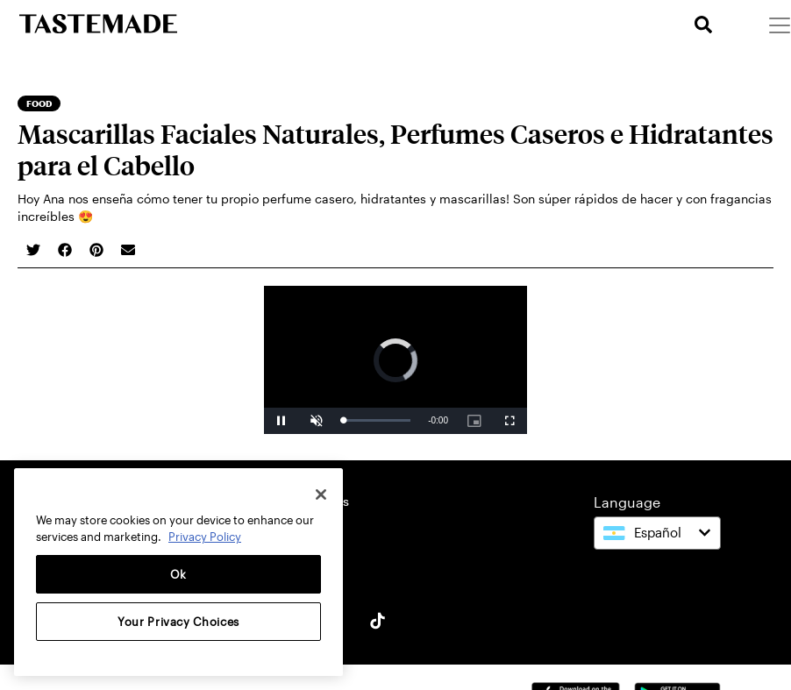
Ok (178, 574)
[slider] (376, 420)
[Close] (321, 494)
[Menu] (778, 24)
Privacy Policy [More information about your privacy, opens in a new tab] (204, 537)
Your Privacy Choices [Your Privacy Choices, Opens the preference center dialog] (178, 622)
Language (627, 502)
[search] (703, 25)
